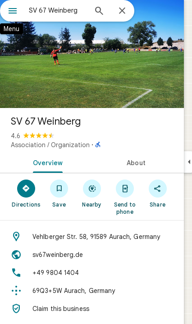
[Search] (99, 11)
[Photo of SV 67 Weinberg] (92, 54)
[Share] (157, 193)
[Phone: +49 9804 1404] (92, 273)
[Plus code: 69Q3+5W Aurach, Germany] (92, 291)
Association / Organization (50, 145)
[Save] (59, 193)
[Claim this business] (92, 309)
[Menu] (12, 11)
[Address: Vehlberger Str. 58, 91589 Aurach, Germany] (92, 237)
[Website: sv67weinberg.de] (92, 255)
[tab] (46, 162)
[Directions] (26, 193)
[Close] (122, 11)
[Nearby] (92, 193)
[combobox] (58, 10)
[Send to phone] (124, 197)
